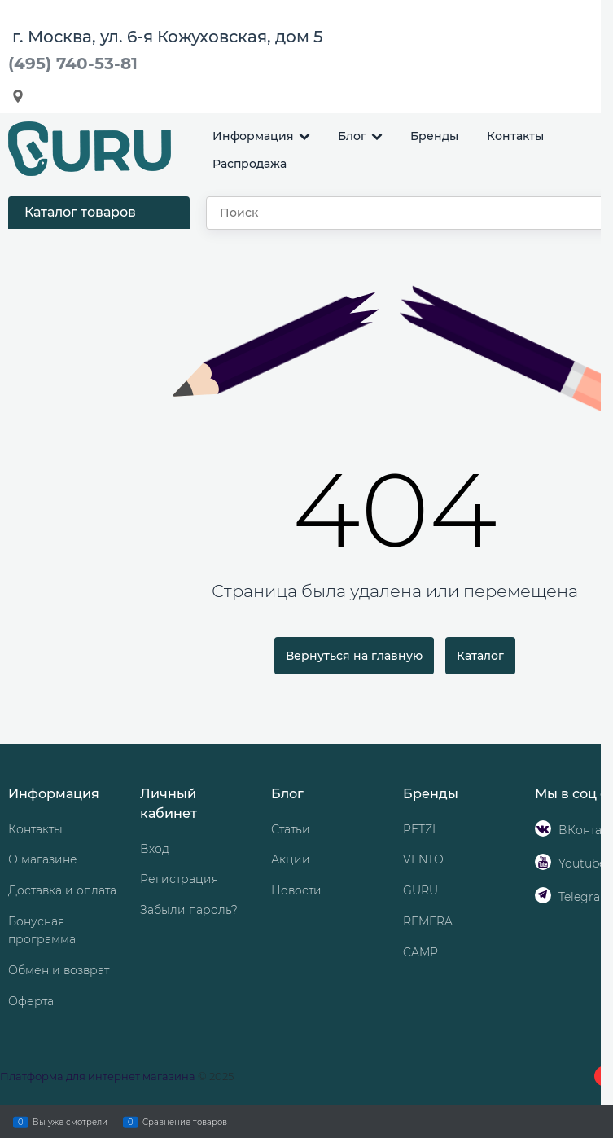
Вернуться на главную (354, 655)
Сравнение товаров (184, 1121)
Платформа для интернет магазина (97, 1076)
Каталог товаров (80, 212)
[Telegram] (543, 895)
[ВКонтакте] (543, 828)
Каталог (480, 655)
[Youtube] (543, 862)
